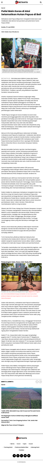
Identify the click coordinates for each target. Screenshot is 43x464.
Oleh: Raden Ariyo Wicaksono (10, 32)
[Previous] (37, 381)
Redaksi (21, 450)
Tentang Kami (8, 447)
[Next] (40, 381)
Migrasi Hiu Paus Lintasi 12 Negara (12, 425)
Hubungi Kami (35, 447)
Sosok (31, 444)
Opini (24, 444)
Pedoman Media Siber (21, 447)
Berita (12, 444)
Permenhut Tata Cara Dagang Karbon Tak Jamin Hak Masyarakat (19, 421)
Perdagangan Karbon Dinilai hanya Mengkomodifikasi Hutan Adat (19, 416)
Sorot (18, 444)
